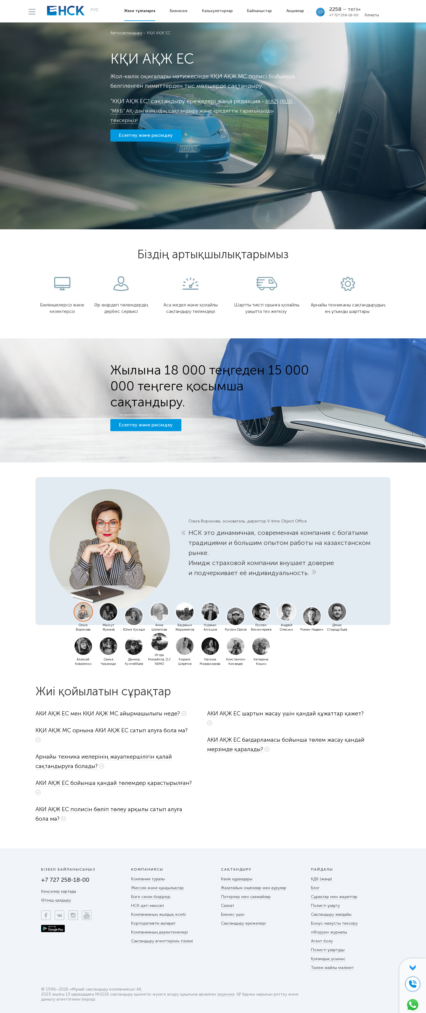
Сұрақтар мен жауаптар (334, 896)
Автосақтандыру (126, 33)
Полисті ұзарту (325, 905)
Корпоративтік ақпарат (153, 923)
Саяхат (227, 905)
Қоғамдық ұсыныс (328, 958)
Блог (315, 887)
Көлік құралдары (236, 878)
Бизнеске (179, 11)
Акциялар (296, 11)
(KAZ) (273, 101)
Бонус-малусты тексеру (334, 923)
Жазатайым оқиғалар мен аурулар (253, 887)
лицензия (226, 994)
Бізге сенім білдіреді (150, 896)
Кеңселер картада (58, 891)
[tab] (118, 715)
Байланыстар (260, 11)
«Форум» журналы (329, 932)
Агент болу (322, 941)
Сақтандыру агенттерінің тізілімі (162, 941)
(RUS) (288, 101)
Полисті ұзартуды (328, 949)
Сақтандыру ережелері (243, 923)
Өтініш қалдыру (56, 900)
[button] (117, 713)
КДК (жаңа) (321, 878)
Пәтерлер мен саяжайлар (246, 896)
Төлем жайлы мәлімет (332, 967)
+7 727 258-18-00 (344, 15)
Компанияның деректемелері (159, 932)
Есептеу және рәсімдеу (146, 138)
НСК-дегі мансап (147, 905)
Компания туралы (148, 878)
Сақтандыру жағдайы (331, 914)
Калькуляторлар (218, 11)
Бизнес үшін (232, 914)
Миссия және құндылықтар (157, 887)
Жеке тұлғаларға (140, 11)
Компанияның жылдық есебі (158, 914)
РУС (95, 10)
